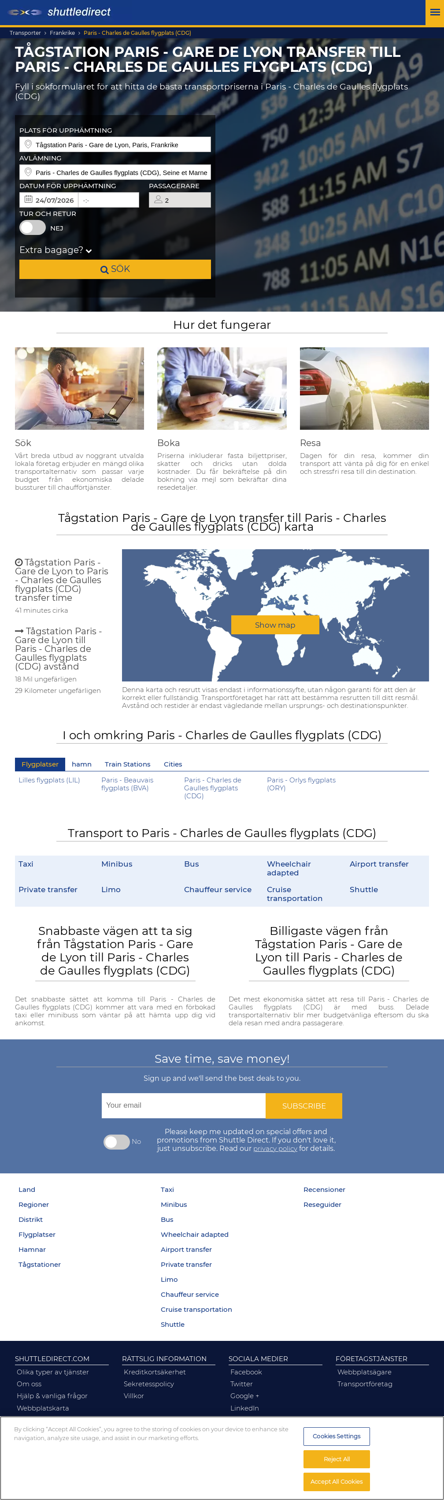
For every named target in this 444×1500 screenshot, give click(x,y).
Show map (275, 624)
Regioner (33, 1205)
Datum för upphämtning (67, 186)
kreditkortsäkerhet (155, 1372)
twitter (241, 1384)
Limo (111, 889)
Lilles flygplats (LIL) (49, 780)
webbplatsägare (364, 1372)
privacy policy (275, 1149)
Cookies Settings (336, 1436)
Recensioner (324, 1190)
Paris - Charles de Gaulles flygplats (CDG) (137, 33)
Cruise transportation (295, 894)
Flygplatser (40, 764)
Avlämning (40, 158)
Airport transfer (379, 863)
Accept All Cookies (337, 1481)
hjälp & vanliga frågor (52, 1396)
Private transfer (48, 889)
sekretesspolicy (149, 1384)
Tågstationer (39, 1265)
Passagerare (174, 186)
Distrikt (30, 1220)
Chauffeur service (218, 889)
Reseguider (322, 1205)
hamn (82, 764)
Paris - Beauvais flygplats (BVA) (127, 784)
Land (26, 1190)
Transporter (25, 33)
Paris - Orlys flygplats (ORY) (301, 784)
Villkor (134, 1396)
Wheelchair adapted (289, 868)
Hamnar (32, 1250)
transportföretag (364, 1384)
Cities (173, 764)
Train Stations (128, 764)
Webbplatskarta (43, 1408)
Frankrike (62, 33)
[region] (222, 1458)
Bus (191, 863)
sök (115, 268)
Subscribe (304, 1105)
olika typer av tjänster (53, 1372)
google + (244, 1396)
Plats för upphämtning (65, 130)
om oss (29, 1384)
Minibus (117, 863)
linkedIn (244, 1408)
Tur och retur (47, 214)
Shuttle (364, 889)
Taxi (25, 863)
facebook (246, 1372)
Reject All (337, 1459)
